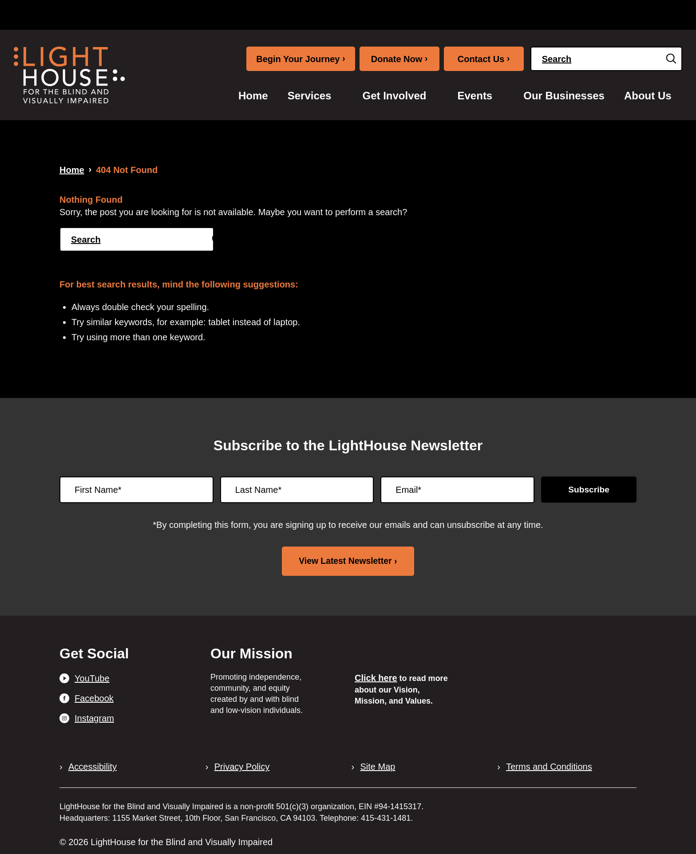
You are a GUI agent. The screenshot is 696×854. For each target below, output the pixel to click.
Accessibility (92, 766)
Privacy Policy (241, 766)
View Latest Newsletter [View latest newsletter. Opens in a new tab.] (345, 561)
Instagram (94, 718)
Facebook (94, 698)
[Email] (457, 489)
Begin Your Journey (300, 58)
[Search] (606, 59)
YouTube (92, 678)
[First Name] (136, 489)
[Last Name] (297, 489)
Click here (376, 678)
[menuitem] (253, 96)
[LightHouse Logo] (69, 75)
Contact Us (484, 58)
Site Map (377, 766)
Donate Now (399, 58)
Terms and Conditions (549, 766)
